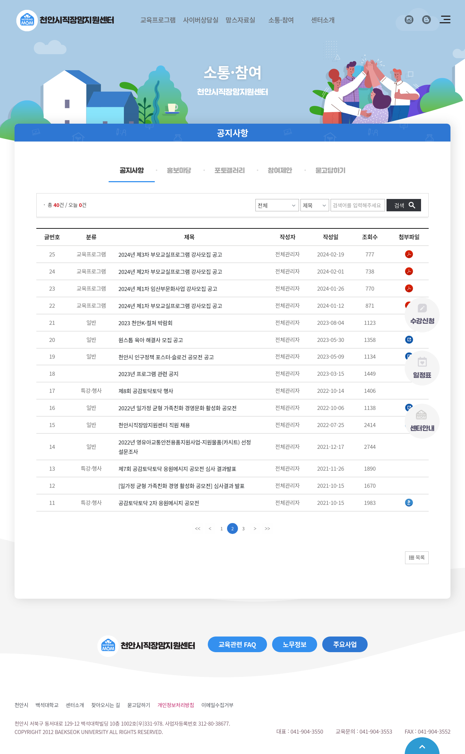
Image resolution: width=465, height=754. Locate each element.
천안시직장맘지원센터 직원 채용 (154, 425)
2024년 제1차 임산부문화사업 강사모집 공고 (167, 288)
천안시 (21, 705)
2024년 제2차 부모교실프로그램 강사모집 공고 (170, 271)
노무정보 (295, 644)
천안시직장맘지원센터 (77, 20)
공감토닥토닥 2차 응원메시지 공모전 (158, 503)
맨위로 (422, 745)
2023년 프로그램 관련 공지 (148, 374)
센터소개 (75, 705)
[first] (197, 528)
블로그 (426, 19)
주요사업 (345, 644)
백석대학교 (47, 705)
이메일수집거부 (217, 705)
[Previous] (210, 528)
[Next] (255, 528)
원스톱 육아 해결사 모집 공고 (150, 340)
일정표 (422, 367)
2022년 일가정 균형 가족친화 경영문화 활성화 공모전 (177, 408)
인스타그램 (409, 19)
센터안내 (422, 420)
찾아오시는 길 (105, 705)
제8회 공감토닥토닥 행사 (145, 391)
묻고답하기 (138, 705)
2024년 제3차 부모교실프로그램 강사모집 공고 (170, 254)
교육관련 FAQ (237, 644)
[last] (267, 528)
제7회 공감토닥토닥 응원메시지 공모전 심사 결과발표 (177, 468)
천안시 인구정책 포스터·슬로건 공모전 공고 (166, 356)
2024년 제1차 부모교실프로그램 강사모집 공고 (170, 306)
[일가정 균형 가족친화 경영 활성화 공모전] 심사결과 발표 (181, 486)
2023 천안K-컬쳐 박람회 (145, 323)
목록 (417, 557)
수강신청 (422, 314)
